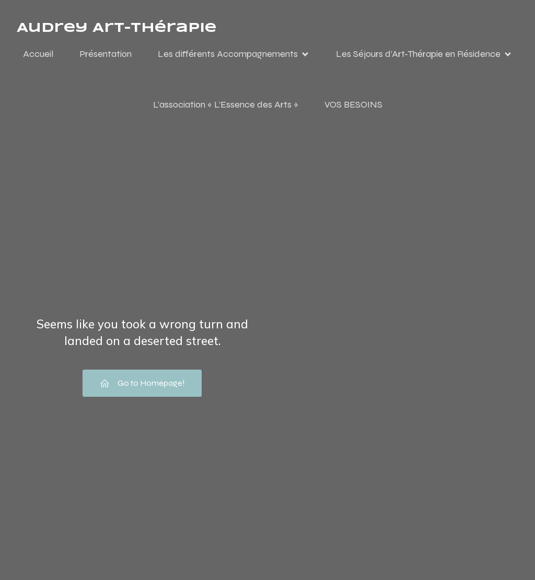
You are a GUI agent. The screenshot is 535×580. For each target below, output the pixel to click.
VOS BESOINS (353, 104)
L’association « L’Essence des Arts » (225, 104)
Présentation (105, 54)
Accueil (38, 54)
